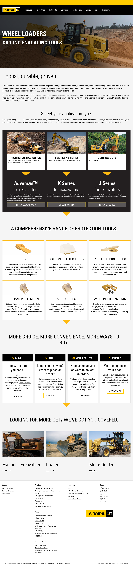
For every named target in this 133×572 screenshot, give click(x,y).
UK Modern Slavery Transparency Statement (46, 527)
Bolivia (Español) (21, 563)
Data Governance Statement (44, 506)
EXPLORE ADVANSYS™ (26, 205)
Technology (77, 9)
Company (106, 9)
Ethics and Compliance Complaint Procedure (46, 551)
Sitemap (67, 563)
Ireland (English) (51, 563)
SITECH (70, 488)
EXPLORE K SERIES (66, 205)
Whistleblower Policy (41, 548)
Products (29, 9)
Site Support (6, 493)
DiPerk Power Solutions (75, 491)
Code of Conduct (40, 545)
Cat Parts (53, 9)
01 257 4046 (50, 395)
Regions (128, 9)
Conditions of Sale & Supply (44, 488)
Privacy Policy (39, 518)
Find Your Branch (7, 488)
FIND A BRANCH (83, 395)
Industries (41, 9)
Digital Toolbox (92, 9)
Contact (121, 9)
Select (5, 471)
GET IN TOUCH (115, 391)
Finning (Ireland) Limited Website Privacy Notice (48, 492)
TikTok (104, 501)
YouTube (105, 496)
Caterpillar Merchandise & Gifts (78, 493)
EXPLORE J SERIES (107, 205)
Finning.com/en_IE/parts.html (17, 377)
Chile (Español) (42, 563)
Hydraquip (71, 496)
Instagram (105, 499)
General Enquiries (8, 491)
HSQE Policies (39, 536)
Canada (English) (32, 563)
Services (64, 9)
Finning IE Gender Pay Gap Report (46, 533)
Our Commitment (40, 498)
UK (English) (60, 563)
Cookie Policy (39, 503)
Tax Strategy (39, 531)
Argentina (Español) (10, 563)
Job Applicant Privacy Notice (44, 496)
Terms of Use (39, 501)
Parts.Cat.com (25, 383)
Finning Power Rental (74, 499)
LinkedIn (105, 491)
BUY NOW (18, 396)
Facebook (105, 488)
